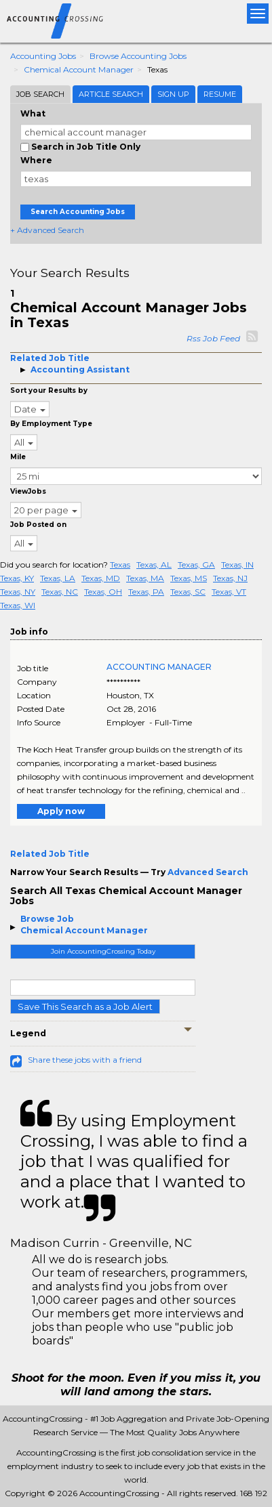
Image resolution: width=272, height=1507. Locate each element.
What (32, 113)
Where (36, 160)
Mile (18, 456)
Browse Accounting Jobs (138, 56)
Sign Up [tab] (173, 94)
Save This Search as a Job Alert (85, 1006)
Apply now (61, 811)
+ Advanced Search (47, 230)
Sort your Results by (49, 390)
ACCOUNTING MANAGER (159, 667)
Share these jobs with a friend (85, 1060)
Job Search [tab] (40, 94)
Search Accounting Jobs (78, 211)
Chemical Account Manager (79, 69)
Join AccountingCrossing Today (103, 951)
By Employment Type (51, 423)
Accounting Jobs (43, 56)
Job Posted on (38, 524)
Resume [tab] (219, 94)
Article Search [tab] (111, 94)
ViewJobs (28, 491)
